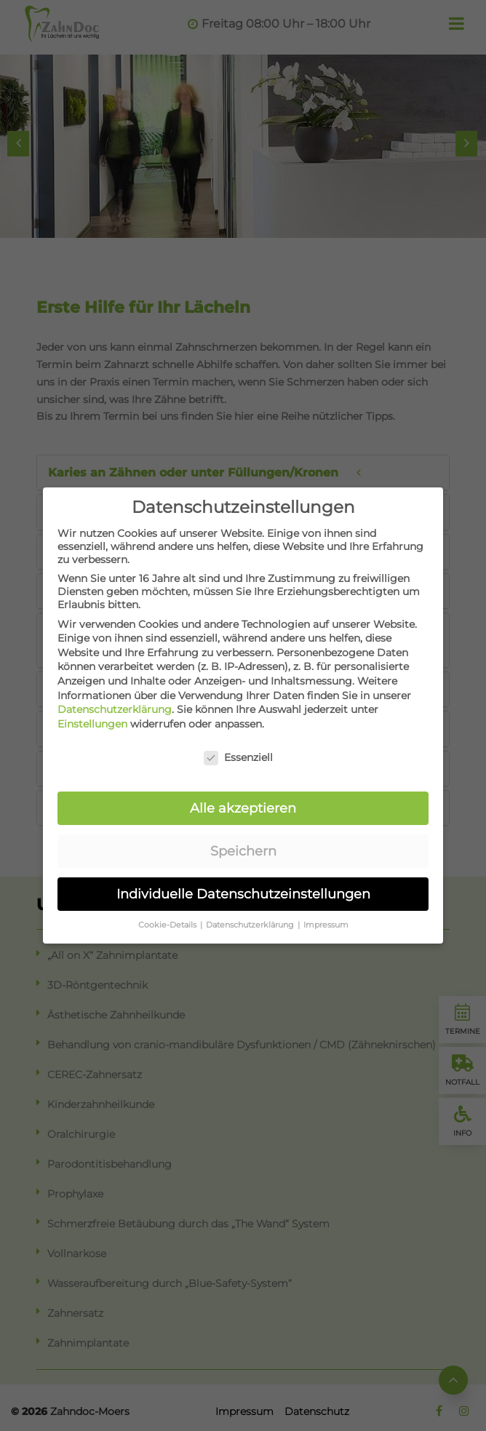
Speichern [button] (243, 846)
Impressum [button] (325, 920)
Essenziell (238, 752)
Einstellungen (92, 718)
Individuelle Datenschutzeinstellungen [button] (243, 889)
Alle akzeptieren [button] (243, 803)
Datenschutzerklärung (114, 704)
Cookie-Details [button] (168, 920)
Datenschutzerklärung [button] (251, 920)
